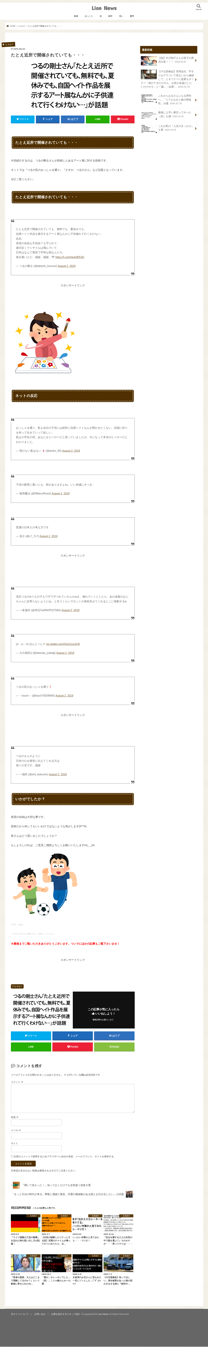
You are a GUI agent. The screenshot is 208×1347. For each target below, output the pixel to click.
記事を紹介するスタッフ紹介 (65, 1314)
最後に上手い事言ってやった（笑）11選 (166, 115)
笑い (121, 16)
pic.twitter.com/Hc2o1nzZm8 (63, 644)
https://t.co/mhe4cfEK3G (69, 257)
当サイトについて (20, 1314)
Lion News (104, 8)
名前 (15, 1117)
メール (16, 1130)
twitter (20, 924)
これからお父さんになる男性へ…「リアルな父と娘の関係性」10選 (166, 99)
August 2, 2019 (67, 266)
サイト (14, 1143)
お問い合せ (39, 1314)
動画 (76, 16)
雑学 (110, 16)
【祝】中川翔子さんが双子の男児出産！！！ (167, 61)
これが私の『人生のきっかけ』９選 (167, 128)
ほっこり (89, 16)
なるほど (18, 986)
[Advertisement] (73, 295)
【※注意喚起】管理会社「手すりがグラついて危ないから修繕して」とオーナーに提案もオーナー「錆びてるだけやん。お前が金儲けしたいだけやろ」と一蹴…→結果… (167, 79)
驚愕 (132, 16)
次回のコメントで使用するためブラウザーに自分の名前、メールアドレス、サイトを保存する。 (65, 1156)
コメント (17, 1082)
